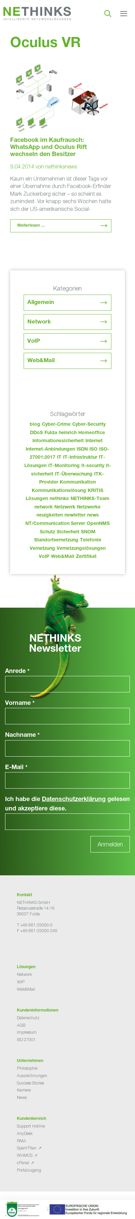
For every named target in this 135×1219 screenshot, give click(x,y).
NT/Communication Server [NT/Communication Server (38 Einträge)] (55, 524)
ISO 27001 (26, 1039)
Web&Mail (41, 361)
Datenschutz (28, 1017)
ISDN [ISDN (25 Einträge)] (82, 449)
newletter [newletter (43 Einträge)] (74, 515)
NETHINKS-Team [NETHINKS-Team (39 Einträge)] (90, 499)
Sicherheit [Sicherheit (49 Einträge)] (68, 532)
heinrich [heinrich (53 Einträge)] (68, 433)
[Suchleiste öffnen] (108, 13)
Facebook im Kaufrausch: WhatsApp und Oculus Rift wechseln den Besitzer (48, 148)
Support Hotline (31, 1126)
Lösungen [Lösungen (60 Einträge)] (37, 499)
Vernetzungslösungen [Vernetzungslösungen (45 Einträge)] (81, 548)
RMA (21, 1140)
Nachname (22, 735)
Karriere (24, 1090)
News (22, 1097)
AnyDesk (24, 1133)
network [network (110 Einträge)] (43, 507)
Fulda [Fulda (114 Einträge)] (51, 433)
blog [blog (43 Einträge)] (35, 424)
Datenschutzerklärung (74, 800)
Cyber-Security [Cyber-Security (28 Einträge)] (89, 424)
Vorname (20, 703)
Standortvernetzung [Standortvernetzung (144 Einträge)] (56, 540)
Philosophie (27, 1068)
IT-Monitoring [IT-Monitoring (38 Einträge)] (64, 466)
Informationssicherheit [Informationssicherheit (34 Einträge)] (58, 441)
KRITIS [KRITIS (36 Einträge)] (95, 491)
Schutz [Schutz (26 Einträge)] (47, 532)
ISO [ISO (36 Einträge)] (93, 449)
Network (39, 322)
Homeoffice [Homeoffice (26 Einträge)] (91, 433)
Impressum (27, 1032)
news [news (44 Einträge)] (93, 515)
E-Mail (16, 768)
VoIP (33, 341)
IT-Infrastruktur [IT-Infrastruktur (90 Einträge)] (80, 457)
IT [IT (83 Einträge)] (59, 457)
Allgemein (40, 303)
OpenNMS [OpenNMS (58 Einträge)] (98, 524)
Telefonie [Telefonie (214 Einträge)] (90, 540)
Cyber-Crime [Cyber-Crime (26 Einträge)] (56, 424)
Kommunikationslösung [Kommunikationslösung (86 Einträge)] (59, 491)
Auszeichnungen (32, 1075)
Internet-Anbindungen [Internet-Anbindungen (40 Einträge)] (50, 449)
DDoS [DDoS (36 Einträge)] (36, 433)
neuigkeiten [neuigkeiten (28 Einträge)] (49, 515)
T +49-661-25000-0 (35, 924)
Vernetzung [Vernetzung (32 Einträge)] (42, 548)
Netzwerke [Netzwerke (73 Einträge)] (89, 507)
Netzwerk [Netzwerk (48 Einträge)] (64, 507)
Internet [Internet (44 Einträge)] (94, 441)
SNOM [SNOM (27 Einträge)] (88, 532)
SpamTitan (26, 1147)
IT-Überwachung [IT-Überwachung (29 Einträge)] (73, 474)
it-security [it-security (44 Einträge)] (92, 466)
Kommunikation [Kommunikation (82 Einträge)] (78, 482)
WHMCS (24, 1155)
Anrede (17, 672)
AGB (21, 1025)
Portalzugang (29, 1170)
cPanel (23, 1162)
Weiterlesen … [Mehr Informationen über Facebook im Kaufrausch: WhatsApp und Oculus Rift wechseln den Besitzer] (31, 226)
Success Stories (30, 1082)
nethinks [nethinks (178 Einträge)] (59, 499)
